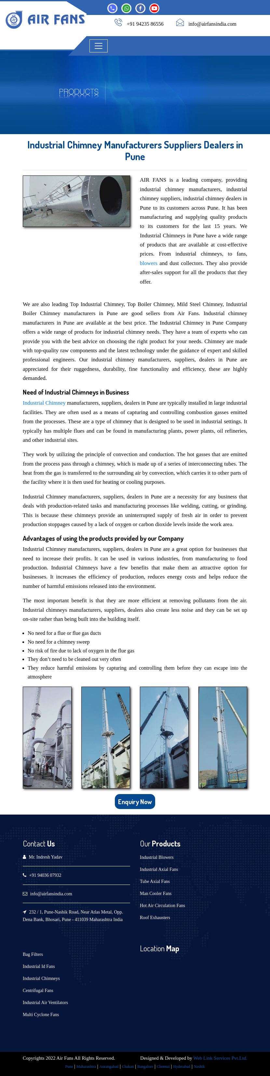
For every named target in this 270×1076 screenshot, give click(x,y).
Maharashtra (86, 1066)
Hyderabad (181, 1066)
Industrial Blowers (157, 857)
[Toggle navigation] (98, 45)
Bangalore (145, 1066)
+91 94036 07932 (45, 875)
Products (165, 843)
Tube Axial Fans (155, 881)
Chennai (163, 1066)
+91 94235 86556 (145, 24)
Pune (69, 1066)
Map (172, 948)
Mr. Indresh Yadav (45, 857)
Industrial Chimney (44, 403)
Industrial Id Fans (39, 966)
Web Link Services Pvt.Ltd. (220, 1058)
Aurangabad (109, 1066)
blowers (148, 263)
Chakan (128, 1066)
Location (152, 948)
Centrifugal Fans (38, 990)
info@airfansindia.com (212, 24)
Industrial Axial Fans (159, 869)
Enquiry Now (135, 801)
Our (145, 843)
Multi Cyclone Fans (41, 1014)
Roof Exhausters (155, 917)
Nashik (199, 1066)
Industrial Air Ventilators (45, 1002)
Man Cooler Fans (155, 893)
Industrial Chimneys (41, 978)
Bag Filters (33, 954)
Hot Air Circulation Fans (162, 905)
